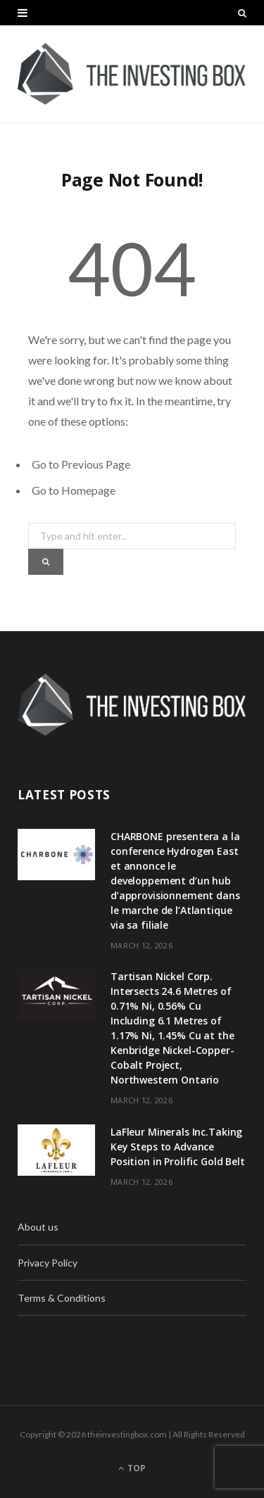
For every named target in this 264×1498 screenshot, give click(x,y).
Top (132, 1468)
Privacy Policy (47, 1263)
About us (38, 1227)
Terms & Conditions (62, 1298)
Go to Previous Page (81, 464)
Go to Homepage (73, 490)
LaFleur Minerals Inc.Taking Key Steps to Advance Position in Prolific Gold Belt (178, 1146)
